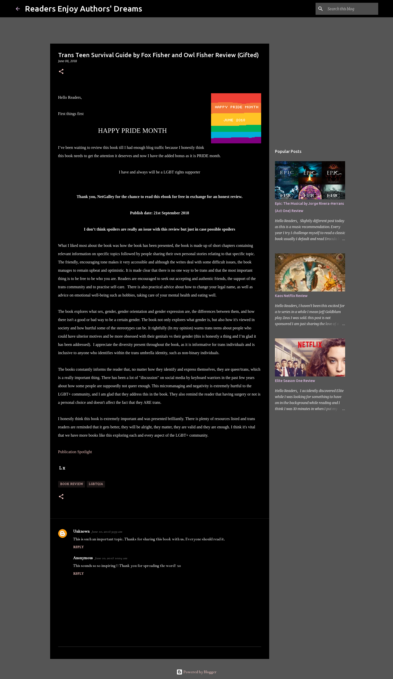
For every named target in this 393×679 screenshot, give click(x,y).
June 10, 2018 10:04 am (111, 558)
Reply (78, 547)
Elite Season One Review (295, 381)
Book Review (71, 484)
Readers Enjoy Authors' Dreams (83, 8)
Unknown (81, 531)
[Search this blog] (352, 9)
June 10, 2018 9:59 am (106, 531)
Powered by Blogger (196, 672)
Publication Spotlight (75, 452)
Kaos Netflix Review (291, 296)
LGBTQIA (96, 484)
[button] (61, 71)
